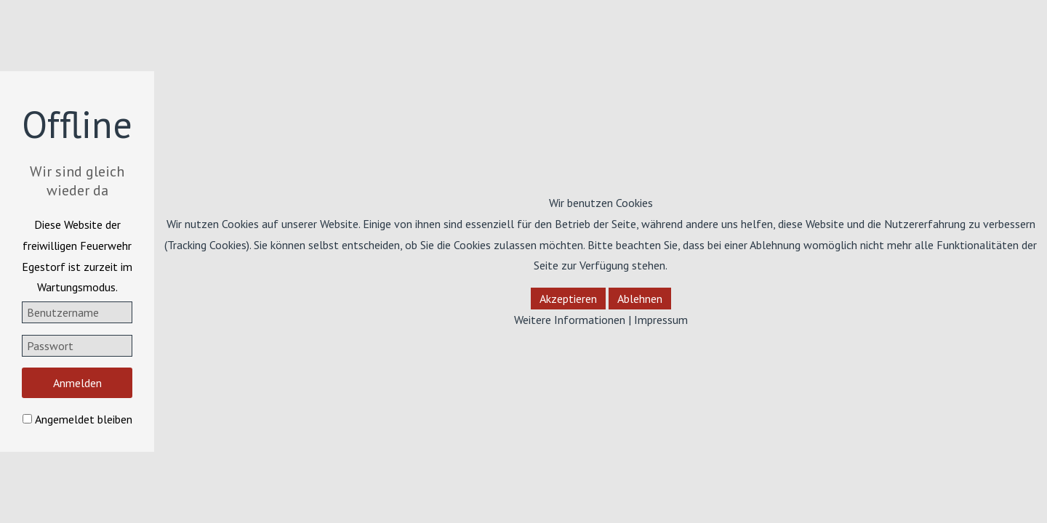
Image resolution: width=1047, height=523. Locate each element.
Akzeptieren (568, 298)
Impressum (661, 319)
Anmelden (77, 383)
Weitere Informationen (569, 319)
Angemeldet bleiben (83, 419)
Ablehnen (639, 298)
